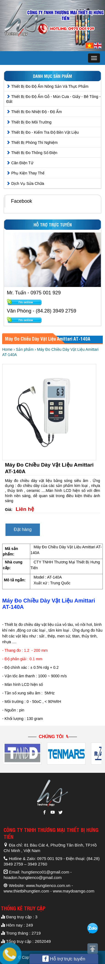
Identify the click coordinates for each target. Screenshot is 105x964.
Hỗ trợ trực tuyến (63, 958)
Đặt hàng (23, 529)
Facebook (21, 201)
